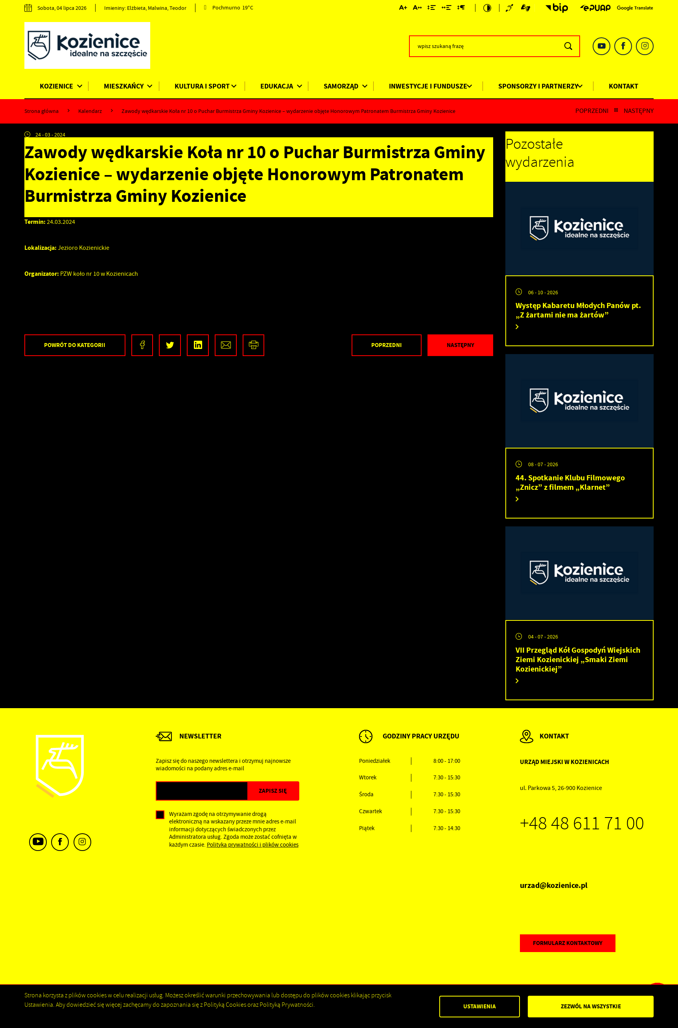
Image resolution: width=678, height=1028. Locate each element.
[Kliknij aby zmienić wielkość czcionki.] (403, 9)
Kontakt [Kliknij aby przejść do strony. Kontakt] (623, 86)
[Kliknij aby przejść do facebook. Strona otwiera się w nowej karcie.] (623, 46)
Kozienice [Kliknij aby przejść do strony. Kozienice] (56, 86)
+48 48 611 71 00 (582, 823)
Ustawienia (479, 1006)
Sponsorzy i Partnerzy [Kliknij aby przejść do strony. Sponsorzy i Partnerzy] (538, 86)
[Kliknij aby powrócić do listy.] (616, 111)
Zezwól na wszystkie (591, 1006)
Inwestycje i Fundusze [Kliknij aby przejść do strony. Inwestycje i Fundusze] (428, 86)
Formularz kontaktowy (567, 943)
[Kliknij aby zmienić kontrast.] (487, 8)
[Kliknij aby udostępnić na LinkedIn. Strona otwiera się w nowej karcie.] (198, 345)
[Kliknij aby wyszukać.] (568, 46)
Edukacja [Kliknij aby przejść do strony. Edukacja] (276, 86)
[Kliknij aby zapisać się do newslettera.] (272, 791)
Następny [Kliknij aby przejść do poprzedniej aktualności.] (639, 111)
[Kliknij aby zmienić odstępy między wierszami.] (432, 9)
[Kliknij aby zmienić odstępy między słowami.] (446, 9)
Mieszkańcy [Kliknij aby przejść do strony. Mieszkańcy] (124, 86)
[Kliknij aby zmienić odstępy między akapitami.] (460, 9)
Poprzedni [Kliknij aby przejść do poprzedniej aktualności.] (591, 111)
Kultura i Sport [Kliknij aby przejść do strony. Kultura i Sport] (202, 86)
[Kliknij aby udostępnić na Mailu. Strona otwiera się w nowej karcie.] (226, 345)
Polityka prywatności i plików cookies (252, 845)
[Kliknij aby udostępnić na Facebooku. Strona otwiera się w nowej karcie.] (142, 345)
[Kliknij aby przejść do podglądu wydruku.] (253, 345)
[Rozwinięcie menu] (409, 744)
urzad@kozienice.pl (554, 885)
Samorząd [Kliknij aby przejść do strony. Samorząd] (341, 86)
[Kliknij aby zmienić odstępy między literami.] (417, 9)
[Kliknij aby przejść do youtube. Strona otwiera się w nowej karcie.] (601, 46)
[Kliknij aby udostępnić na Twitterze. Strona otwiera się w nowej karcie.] (170, 345)
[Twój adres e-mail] (202, 791)
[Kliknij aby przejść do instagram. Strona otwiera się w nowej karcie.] (645, 46)
